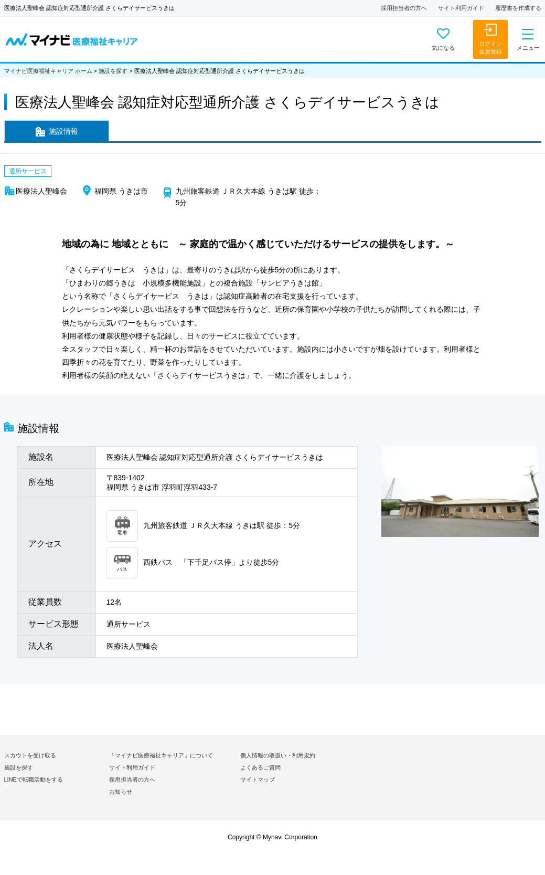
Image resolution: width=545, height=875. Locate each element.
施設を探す (113, 71)
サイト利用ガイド (461, 8)
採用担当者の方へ (404, 8)
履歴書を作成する (518, 8)
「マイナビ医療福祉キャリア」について (161, 755)
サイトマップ (257, 779)
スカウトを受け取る (30, 755)
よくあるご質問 (260, 767)
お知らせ (120, 791)
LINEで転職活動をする (33, 779)
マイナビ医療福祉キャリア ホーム (48, 71)
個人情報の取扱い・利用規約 (277, 755)
